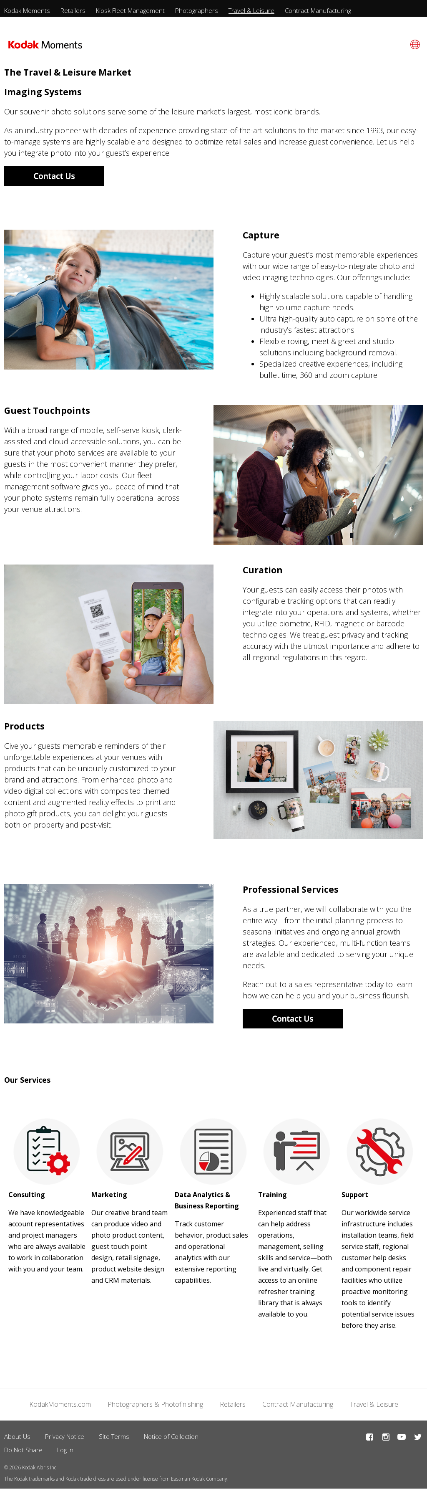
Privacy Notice (64, 1436)
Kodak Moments (27, 10)
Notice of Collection (171, 1436)
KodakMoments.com (60, 1404)
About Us (17, 1436)
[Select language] (414, 44)
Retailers (72, 10)
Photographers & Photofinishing (155, 1404)
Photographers (196, 10)
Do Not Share (23, 1450)
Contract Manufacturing (318, 10)
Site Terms (114, 1436)
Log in (65, 1450)
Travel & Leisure (251, 10)
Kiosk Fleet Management (130, 10)
